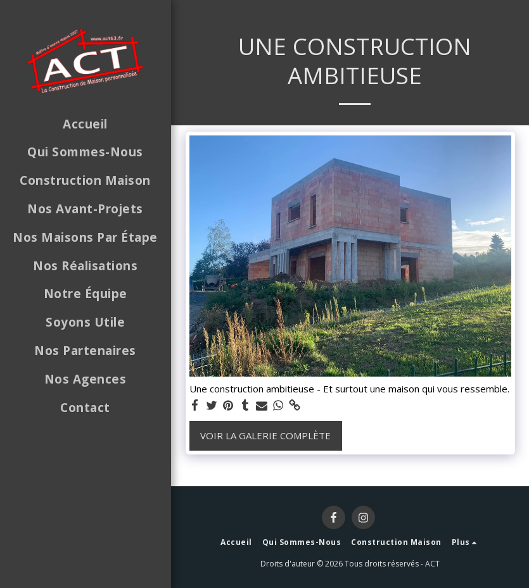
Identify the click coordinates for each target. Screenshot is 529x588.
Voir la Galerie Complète (265, 435)
